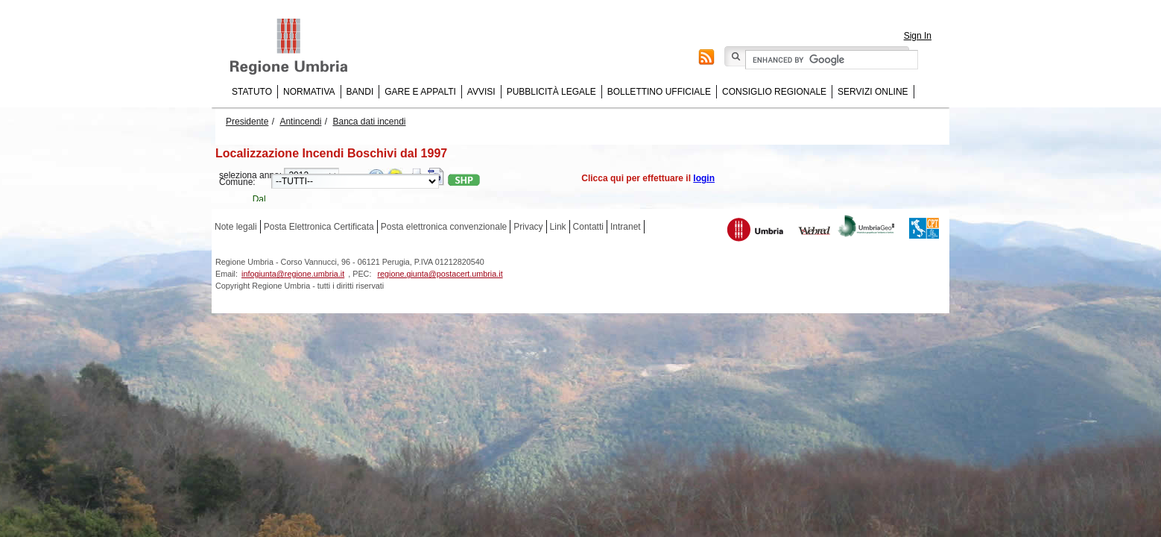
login (704, 178)
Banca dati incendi (368, 121)
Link (558, 227)
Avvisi (481, 92)
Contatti (588, 227)
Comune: (237, 182)
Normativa (309, 92)
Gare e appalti (420, 92)
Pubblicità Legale (551, 92)
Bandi (360, 92)
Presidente (247, 121)
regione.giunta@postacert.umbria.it (439, 273)
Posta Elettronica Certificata (319, 227)
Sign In (917, 36)
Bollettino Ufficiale (659, 92)
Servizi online (873, 92)
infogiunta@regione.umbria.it (292, 273)
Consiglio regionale (774, 92)
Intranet (625, 227)
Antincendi (300, 121)
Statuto (252, 92)
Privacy (527, 227)
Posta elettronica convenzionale (444, 227)
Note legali (236, 227)
